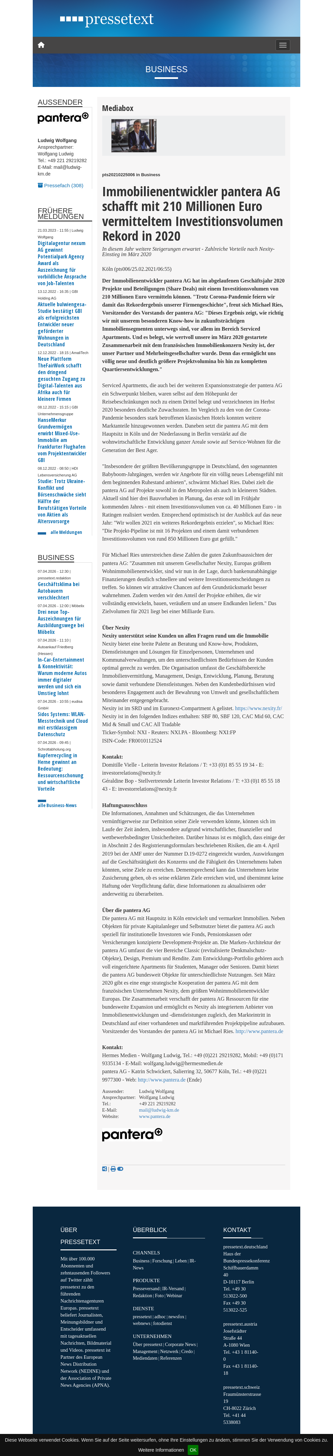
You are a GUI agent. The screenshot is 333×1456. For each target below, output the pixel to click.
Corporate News (180, 1344)
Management (145, 1351)
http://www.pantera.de (259, 1031)
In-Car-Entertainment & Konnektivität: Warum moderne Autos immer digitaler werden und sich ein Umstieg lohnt (62, 676)
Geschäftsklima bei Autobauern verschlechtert (58, 591)
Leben (181, 1260)
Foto (159, 1295)
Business (141, 1260)
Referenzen (171, 1358)
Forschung (162, 1260)
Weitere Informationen (161, 1450)
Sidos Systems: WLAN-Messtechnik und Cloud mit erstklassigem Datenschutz (63, 724)
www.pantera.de (154, 1116)
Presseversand (146, 1288)
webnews (142, 1323)
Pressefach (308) (60, 185)
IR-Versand (173, 1288)
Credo (187, 1351)
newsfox (176, 1316)
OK (193, 1450)
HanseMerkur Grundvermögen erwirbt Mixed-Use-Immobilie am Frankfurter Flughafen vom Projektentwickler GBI (62, 440)
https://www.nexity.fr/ (258, 708)
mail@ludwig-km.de (159, 1110)
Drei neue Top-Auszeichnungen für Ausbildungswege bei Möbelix (61, 622)
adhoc (160, 1316)
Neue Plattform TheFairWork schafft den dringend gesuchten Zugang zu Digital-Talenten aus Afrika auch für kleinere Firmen (61, 379)
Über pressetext (147, 1344)
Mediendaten (145, 1358)
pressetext (142, 1316)
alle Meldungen (66, 532)
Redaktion (142, 1295)
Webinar (174, 1295)
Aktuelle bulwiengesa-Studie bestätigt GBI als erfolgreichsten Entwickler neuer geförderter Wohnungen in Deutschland (62, 324)
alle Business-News (57, 805)
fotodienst (162, 1323)
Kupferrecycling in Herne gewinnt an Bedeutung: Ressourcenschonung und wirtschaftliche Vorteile (61, 772)
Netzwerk (169, 1351)
